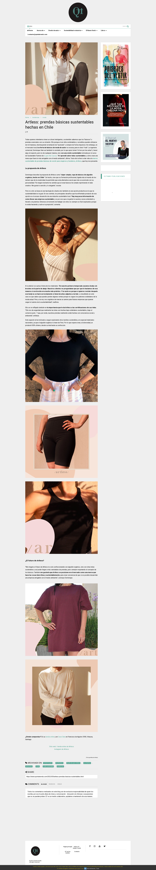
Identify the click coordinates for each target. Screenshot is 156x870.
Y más (97, 868)
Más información (91, 868)
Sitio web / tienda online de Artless (61, 746)
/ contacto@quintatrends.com (37, 34)
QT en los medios (67, 852)
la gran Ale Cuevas (50, 156)
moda (44, 117)
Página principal (67, 846)
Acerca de (41, 30)
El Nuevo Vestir (91, 30)
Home (30, 30)
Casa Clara (61, 737)
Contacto (76, 851)
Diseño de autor (54, 30)
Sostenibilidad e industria (73, 30)
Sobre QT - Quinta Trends (77, 847)
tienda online (50, 737)
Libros (104, 30)
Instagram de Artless (61, 749)
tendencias (35, 117)
